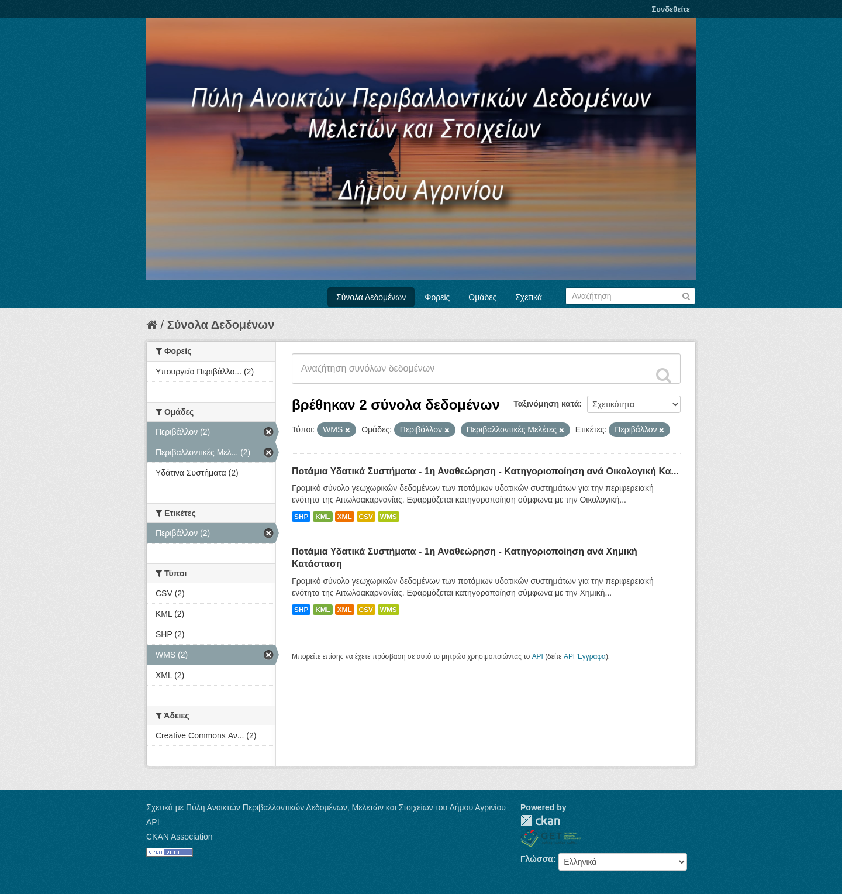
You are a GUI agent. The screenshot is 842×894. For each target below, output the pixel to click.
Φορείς (437, 297)
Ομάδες (482, 297)
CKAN (540, 820)
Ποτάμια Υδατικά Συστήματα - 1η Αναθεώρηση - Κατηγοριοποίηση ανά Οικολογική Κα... (485, 471)
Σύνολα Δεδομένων (371, 297)
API (537, 656)
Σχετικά (528, 297)
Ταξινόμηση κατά (546, 403)
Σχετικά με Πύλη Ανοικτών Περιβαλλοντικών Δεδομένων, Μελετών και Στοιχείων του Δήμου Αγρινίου (326, 807)
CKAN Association (179, 836)
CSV (366, 517)
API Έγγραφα (585, 656)
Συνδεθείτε (671, 9)
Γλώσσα (536, 859)
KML (322, 517)
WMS (388, 517)
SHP (301, 517)
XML (344, 517)
